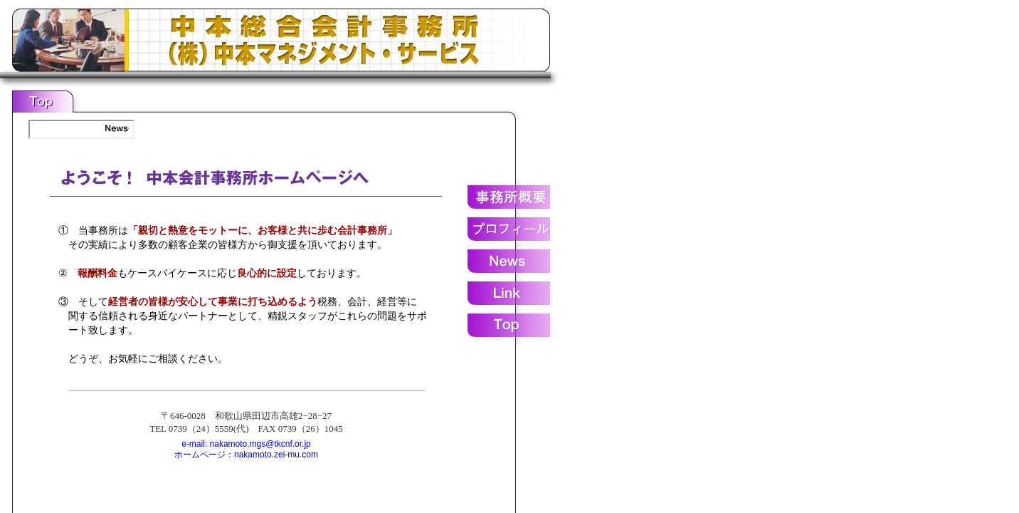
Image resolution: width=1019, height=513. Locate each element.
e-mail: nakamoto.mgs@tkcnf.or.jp (246, 444)
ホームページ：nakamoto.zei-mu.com (246, 455)
